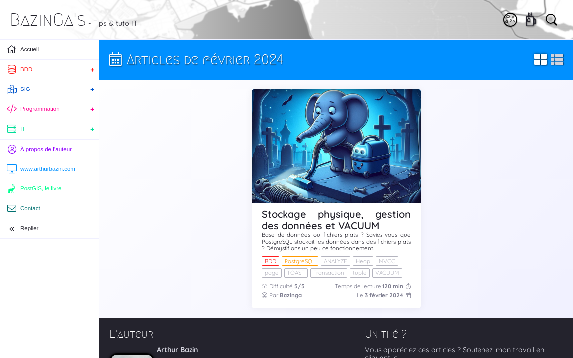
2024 (396, 295)
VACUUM (387, 272)
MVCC (387, 261)
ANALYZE (335, 261)
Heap (363, 261)
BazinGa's (48, 19)
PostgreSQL (300, 261)
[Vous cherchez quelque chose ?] (551, 19)
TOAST (296, 272)
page (272, 272)
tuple (360, 272)
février (379, 295)
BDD (270, 261)
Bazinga (291, 295)
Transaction (328, 272)
